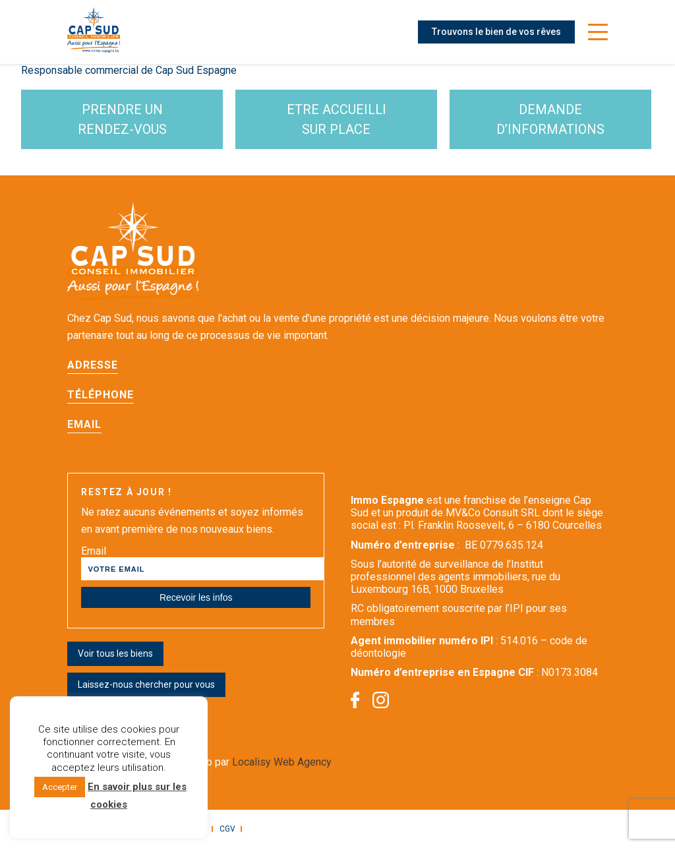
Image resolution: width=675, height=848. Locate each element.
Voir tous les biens (115, 653)
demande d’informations (550, 119)
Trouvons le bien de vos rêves (496, 31)
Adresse (92, 365)
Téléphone (100, 394)
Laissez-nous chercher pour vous (146, 684)
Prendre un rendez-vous (122, 119)
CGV (227, 828)
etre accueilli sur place (336, 119)
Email (84, 424)
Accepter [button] (59, 787)
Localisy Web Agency (282, 762)
